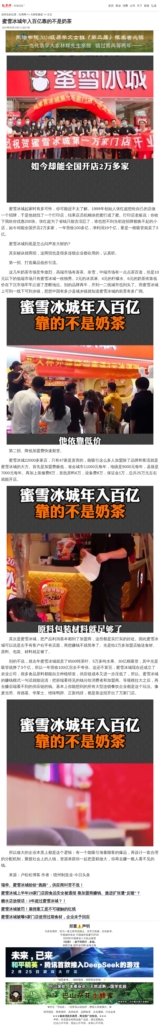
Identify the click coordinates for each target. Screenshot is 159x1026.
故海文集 (91, 945)
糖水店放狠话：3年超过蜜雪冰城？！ (33, 901)
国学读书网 (79, 945)
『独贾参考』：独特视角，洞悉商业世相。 (79, 979)
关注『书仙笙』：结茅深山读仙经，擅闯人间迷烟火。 (79, 1006)
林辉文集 (68, 945)
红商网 (22, 14)
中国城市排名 (67, 934)
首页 (111, 5)
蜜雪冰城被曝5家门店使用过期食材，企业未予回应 (45, 917)
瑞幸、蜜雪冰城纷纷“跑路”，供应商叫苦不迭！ (42, 885)
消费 (125, 5)
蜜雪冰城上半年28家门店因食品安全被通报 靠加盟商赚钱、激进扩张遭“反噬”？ (70, 893)
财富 (146, 5)
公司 (132, 5)
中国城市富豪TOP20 (87, 934)
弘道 (154, 5)
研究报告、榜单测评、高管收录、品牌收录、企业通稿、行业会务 (79, 1011)
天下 (139, 5)
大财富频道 (36, 14)
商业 (118, 5)
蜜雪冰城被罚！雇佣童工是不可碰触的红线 (38, 909)
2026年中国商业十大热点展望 (79, 938)
